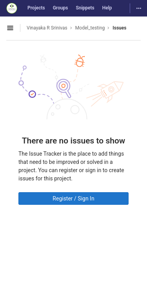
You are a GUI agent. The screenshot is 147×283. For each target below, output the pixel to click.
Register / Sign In (73, 198)
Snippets (85, 8)
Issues (119, 28)
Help (107, 8)
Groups (60, 8)
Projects (36, 8)
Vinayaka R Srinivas (47, 28)
